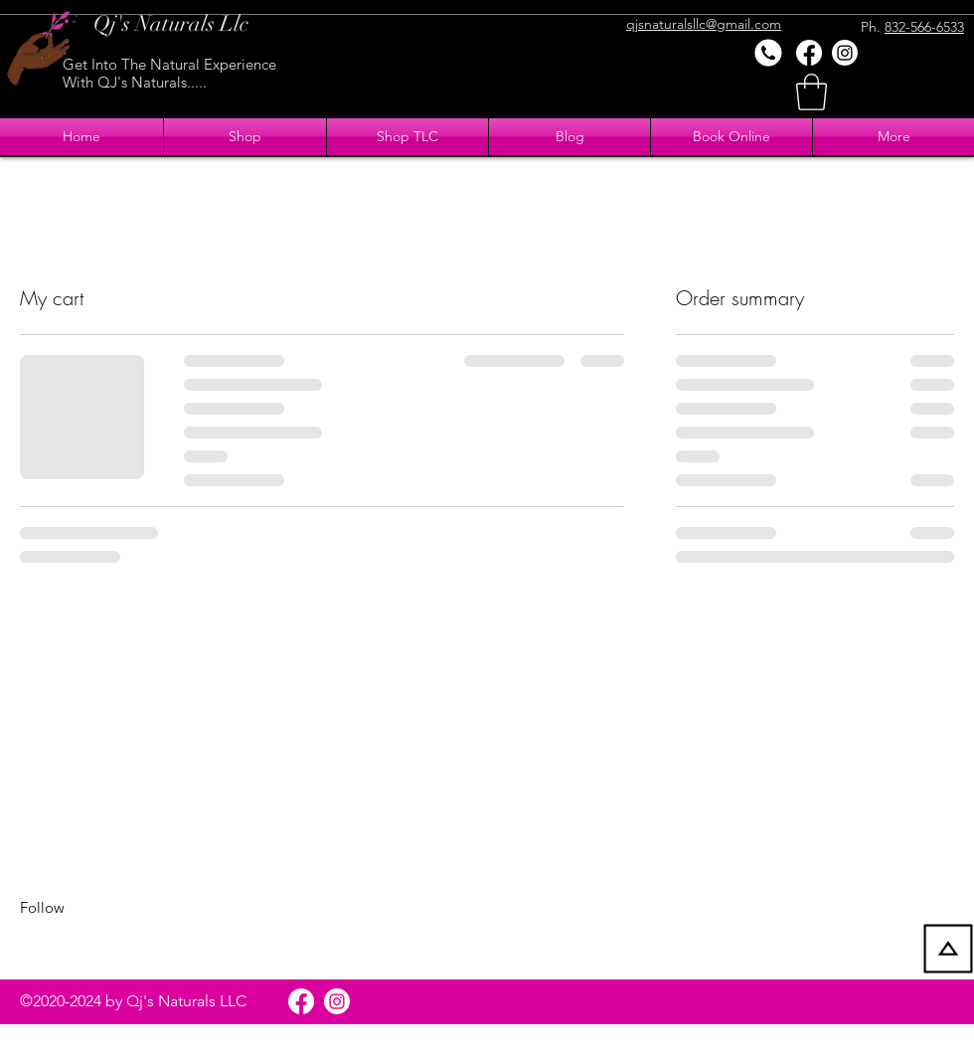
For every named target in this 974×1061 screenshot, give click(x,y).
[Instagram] (845, 53)
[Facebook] (809, 53)
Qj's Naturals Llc (170, 23)
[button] (811, 92)
